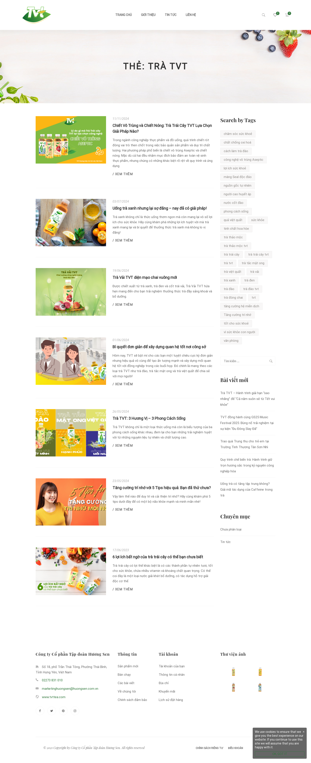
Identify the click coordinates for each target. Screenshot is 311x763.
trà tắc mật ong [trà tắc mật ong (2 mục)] (253, 263)
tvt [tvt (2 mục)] (254, 298)
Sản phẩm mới (128, 666)
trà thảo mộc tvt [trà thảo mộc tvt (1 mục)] (236, 246)
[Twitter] (51, 711)
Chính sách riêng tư (209, 748)
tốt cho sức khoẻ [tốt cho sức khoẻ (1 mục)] (236, 323)
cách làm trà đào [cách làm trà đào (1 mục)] (236, 151)
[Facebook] (40, 711)
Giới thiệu (148, 15)
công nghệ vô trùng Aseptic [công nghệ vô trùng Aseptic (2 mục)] (243, 160)
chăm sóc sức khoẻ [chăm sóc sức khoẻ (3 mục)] (238, 134)
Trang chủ (123, 15)
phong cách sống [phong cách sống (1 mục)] (236, 211)
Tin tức (170, 15)
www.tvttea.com (53, 697)
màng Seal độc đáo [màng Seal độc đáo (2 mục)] (238, 177)
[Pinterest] (63, 711)
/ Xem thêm (123, 174)
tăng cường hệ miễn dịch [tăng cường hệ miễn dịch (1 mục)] (241, 306)
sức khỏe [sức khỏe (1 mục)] (257, 220)
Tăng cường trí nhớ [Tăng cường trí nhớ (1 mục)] (237, 315)
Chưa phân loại (230, 529)
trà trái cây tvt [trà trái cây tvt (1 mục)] (258, 254)
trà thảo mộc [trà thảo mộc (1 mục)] (233, 237)
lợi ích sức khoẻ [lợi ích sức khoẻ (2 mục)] (235, 168)
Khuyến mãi (167, 691)
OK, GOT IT (279, 754)
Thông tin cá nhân (172, 675)
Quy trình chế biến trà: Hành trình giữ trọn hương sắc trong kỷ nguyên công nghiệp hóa (247, 465)
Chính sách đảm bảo (132, 700)
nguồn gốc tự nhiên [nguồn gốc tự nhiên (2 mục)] (237, 185)
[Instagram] (75, 711)
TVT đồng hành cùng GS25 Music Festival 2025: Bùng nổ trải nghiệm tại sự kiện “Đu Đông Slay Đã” (247, 423)
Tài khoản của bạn (172, 666)
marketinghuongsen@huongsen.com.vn (70, 689)
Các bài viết (126, 683)
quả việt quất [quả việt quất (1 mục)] (233, 220)
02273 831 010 (52, 680)
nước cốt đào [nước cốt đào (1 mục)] (233, 203)
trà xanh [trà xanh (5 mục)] (229, 280)
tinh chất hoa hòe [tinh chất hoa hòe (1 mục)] (236, 229)
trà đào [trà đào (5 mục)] (229, 289)
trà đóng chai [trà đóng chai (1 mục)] (233, 298)
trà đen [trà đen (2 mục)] (249, 280)
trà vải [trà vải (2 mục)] (254, 272)
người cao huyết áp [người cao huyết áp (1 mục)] (237, 194)
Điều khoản (235, 748)
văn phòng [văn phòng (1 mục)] (231, 341)
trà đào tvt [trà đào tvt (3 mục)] (251, 289)
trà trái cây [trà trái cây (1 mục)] (231, 254)
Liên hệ (191, 15)
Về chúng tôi (127, 691)
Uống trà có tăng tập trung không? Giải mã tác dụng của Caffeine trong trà (246, 489)
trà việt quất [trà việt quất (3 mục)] (232, 272)
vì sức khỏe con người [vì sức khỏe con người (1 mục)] (239, 332)
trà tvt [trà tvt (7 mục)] (228, 263)
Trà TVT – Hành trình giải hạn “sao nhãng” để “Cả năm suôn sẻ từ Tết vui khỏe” (247, 399)
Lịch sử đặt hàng (171, 700)
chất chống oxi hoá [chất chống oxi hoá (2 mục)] (237, 142)
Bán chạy (124, 675)
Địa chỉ (164, 683)
